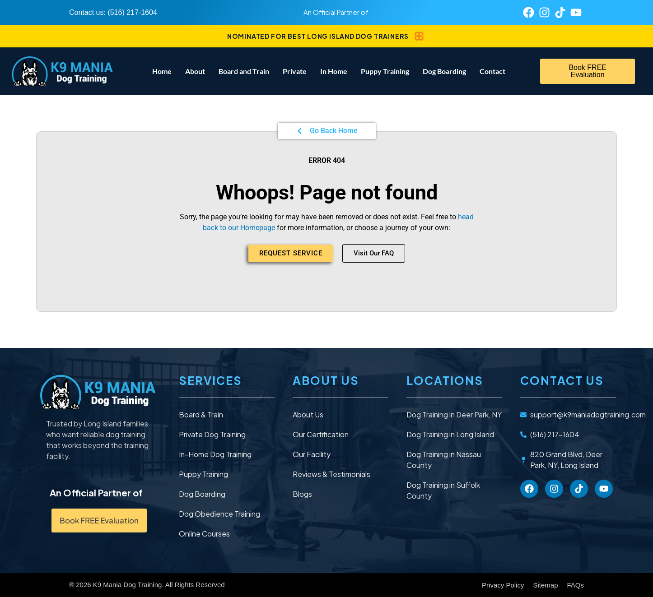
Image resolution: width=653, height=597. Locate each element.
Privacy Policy (503, 585)
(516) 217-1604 (132, 12)
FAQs (575, 585)
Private (295, 71)
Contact (492, 71)
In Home (333, 71)
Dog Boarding (444, 71)
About (195, 71)
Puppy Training (385, 71)
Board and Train (244, 71)
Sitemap (545, 585)
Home (162, 71)
